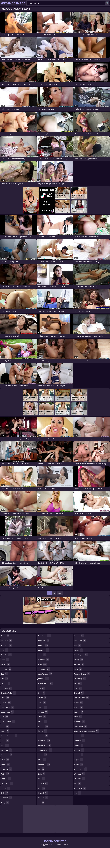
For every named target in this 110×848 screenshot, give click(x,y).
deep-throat (7, 707)
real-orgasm (81, 654)
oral (41, 778)
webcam (79, 773)
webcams (79, 778)
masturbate (44, 740)
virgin (78, 759)
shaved (79, 693)
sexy (78, 688)
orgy (41, 788)
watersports (80, 769)
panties (79, 635)
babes (5, 664)
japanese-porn (45, 683)
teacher (78, 712)
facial (5, 759)
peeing (78, 650)
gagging (6, 778)
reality (78, 659)
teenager (79, 721)
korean (42, 707)
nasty (42, 759)
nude (41, 773)
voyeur (78, 764)
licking (42, 731)
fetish (5, 773)
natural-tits (44, 764)
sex (78, 683)
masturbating (44, 745)
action (5, 635)
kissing (42, 697)
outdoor (43, 797)
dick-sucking (8, 721)
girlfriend (6, 797)
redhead (79, 664)
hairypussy (43, 640)
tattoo (78, 707)
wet (77, 783)
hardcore (43, 650)
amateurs (6, 645)
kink (41, 688)
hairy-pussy (44, 635)
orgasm (43, 783)
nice (41, 769)
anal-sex (6, 654)
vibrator (79, 750)
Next (60, 593)
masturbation (45, 750)
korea (42, 702)
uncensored (80, 726)
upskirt (78, 745)
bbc (4, 673)
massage (43, 735)
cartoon (5, 683)
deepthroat (7, 712)
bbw (4, 678)
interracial (43, 659)
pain (41, 802)
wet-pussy (80, 788)
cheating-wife (8, 693)
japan (42, 664)
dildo (5, 726)
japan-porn (44, 669)
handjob (43, 645)
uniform (79, 735)
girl (4, 793)
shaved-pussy (81, 697)
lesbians (43, 726)
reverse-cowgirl (82, 673)
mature (42, 754)
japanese (43, 678)
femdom (6, 769)
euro (5, 745)
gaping (5, 788)
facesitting (6, 754)
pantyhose (80, 640)
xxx (77, 793)
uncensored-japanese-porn (86, 731)
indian (42, 654)
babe (5, 659)
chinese (6, 702)
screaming (79, 678)
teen (78, 716)
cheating (6, 688)
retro (78, 669)
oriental (43, 793)
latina (42, 716)
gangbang (7, 783)
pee (77, 645)
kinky (41, 693)
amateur (6, 640)
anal (4, 650)
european (6, 750)
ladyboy (43, 712)
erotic (5, 740)
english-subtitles (9, 735)
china (5, 697)
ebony (5, 731)
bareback (6, 669)
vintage (78, 754)
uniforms (79, 740)
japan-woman (45, 673)
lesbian (43, 721)
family (5, 764)
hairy (5, 802)
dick (4, 716)
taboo (78, 702)
